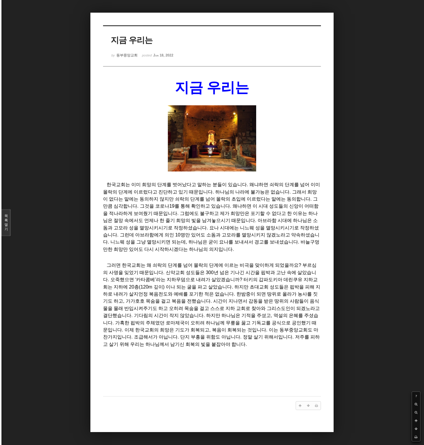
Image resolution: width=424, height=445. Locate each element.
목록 (6, 222)
